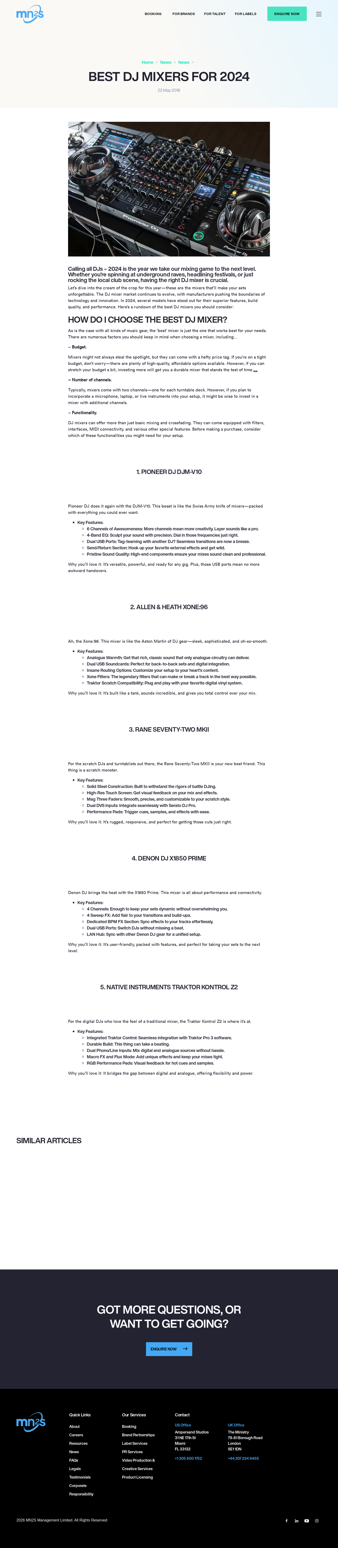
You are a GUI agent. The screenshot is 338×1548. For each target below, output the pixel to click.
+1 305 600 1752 (188, 1458)
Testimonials (80, 1477)
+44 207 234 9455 (243, 1458)
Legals (75, 1469)
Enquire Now (287, 13)
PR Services (132, 1452)
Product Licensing (137, 1477)
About (74, 1426)
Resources (78, 1443)
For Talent (215, 13)
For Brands (184, 13)
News (165, 62)
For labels (245, 13)
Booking (153, 13)
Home (147, 62)
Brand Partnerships (138, 1435)
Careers (76, 1435)
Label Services (134, 1443)
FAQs (73, 1460)
